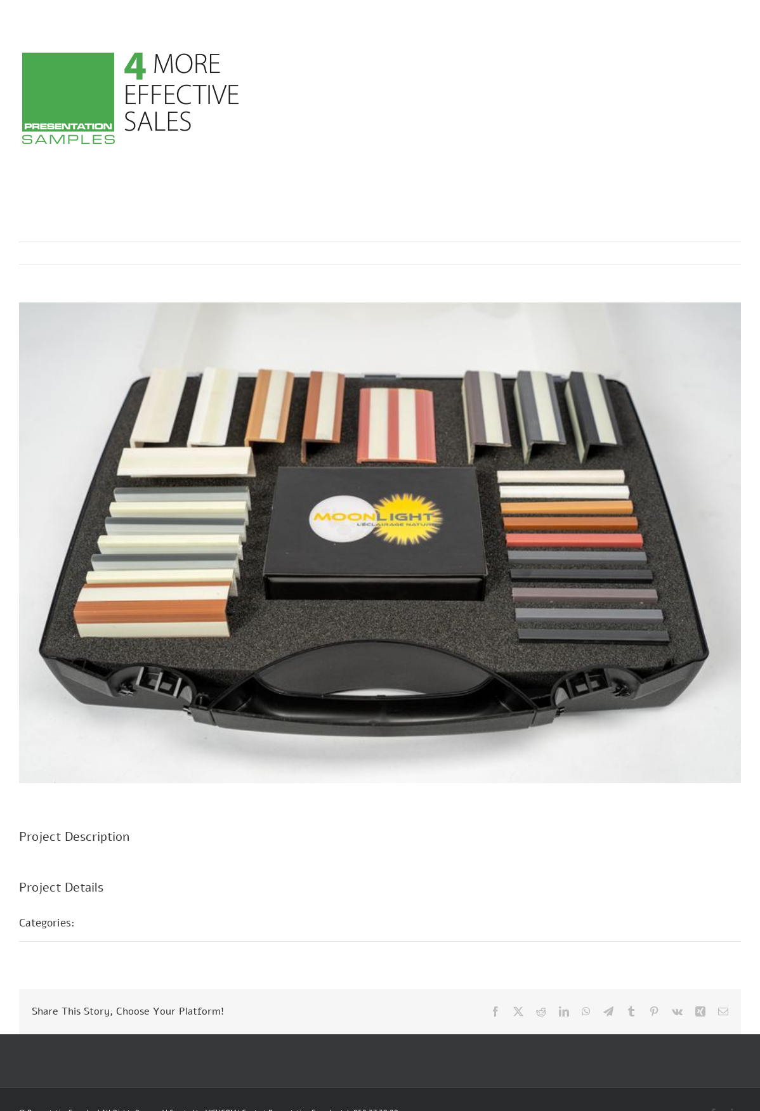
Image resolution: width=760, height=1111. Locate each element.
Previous (675, 253)
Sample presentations (142, 923)
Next (719, 253)
